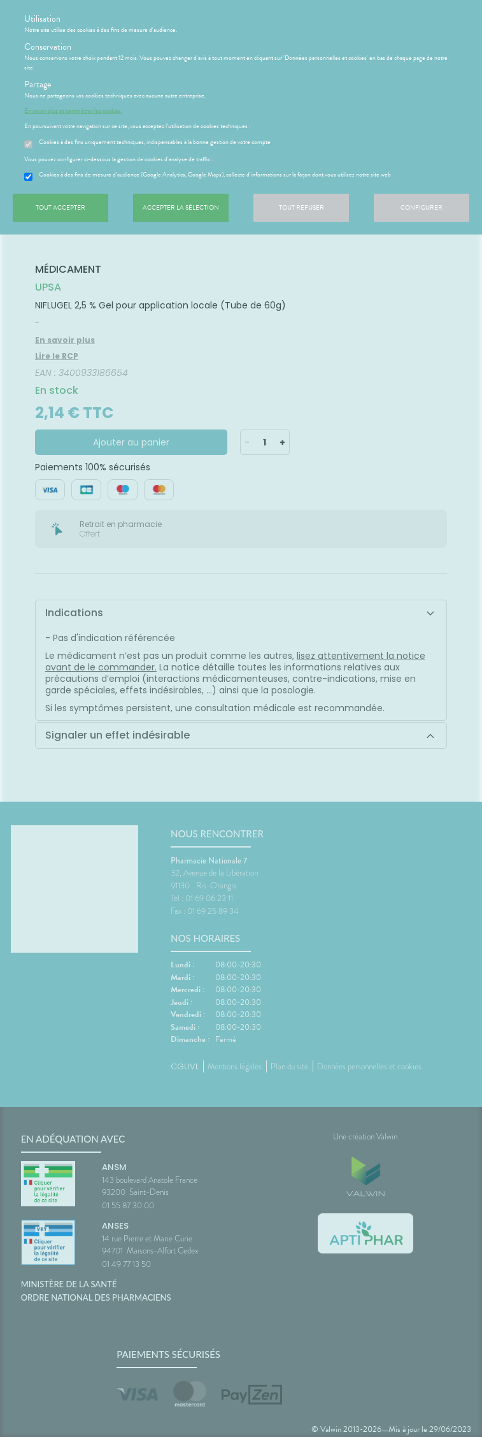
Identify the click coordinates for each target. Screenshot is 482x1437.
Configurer (421, 207)
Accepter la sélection (181, 207)
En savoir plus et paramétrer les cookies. (73, 110)
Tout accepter (60, 207)
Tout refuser (301, 207)
